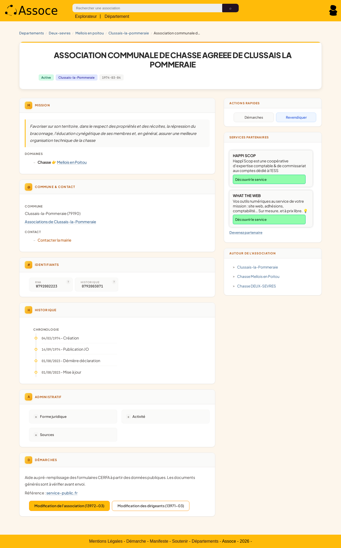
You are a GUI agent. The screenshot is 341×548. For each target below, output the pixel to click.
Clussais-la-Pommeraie (128, 33)
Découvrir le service (251, 179)
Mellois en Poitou (89, 33)
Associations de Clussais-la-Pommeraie (60, 221)
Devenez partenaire (245, 232)
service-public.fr (62, 492)
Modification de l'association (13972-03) (69, 505)
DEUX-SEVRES (60, 33)
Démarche (136, 541)
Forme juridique (53, 416)
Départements (205, 541)
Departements (31, 33)
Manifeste (159, 541)
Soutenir (180, 541)
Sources (47, 434)
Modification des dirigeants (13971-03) (150, 505)
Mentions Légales (106, 541)
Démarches (254, 117)
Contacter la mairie (54, 240)
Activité (138, 416)
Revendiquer (296, 117)
